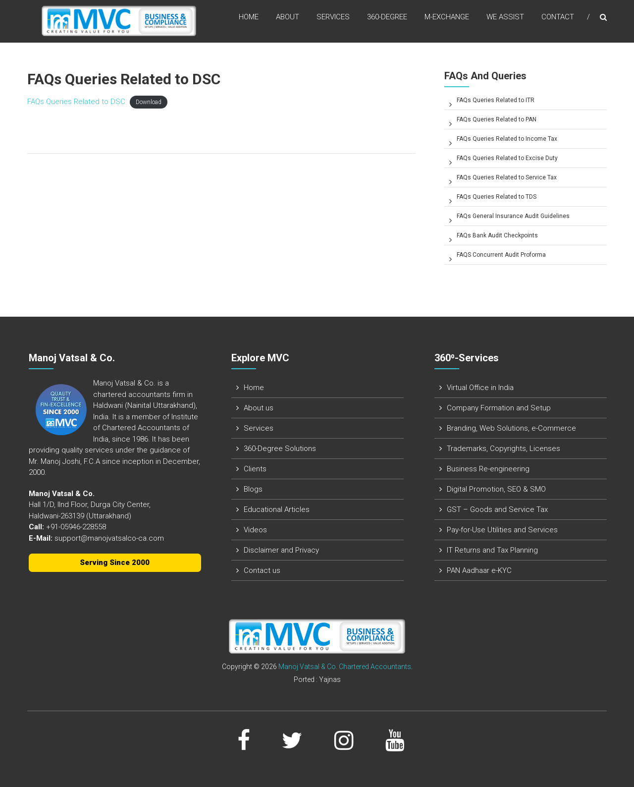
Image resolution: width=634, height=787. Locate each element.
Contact (557, 19)
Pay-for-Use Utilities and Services (502, 529)
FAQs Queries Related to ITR (495, 100)
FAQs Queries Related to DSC (76, 101)
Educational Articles (277, 509)
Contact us (262, 570)
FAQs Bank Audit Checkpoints (497, 235)
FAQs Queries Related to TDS (496, 196)
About (287, 19)
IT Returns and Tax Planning (492, 550)
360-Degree (387, 19)
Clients (255, 468)
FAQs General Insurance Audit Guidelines (513, 216)
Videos (255, 529)
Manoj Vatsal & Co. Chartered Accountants (344, 667)
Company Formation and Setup (499, 407)
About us (258, 407)
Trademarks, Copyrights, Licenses (503, 448)
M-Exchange (446, 19)
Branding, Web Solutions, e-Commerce (511, 428)
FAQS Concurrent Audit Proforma (501, 254)
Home (249, 19)
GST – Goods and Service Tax (497, 509)
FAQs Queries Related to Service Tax (507, 177)
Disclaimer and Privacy (281, 550)
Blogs (253, 489)
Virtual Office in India (480, 387)
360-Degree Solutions (280, 448)
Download (148, 102)
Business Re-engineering (488, 468)
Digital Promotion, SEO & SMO (496, 489)
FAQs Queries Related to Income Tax (507, 138)
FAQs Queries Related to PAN (496, 119)
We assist (505, 19)
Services (333, 19)
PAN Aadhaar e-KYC (479, 570)
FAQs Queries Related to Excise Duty (507, 158)
